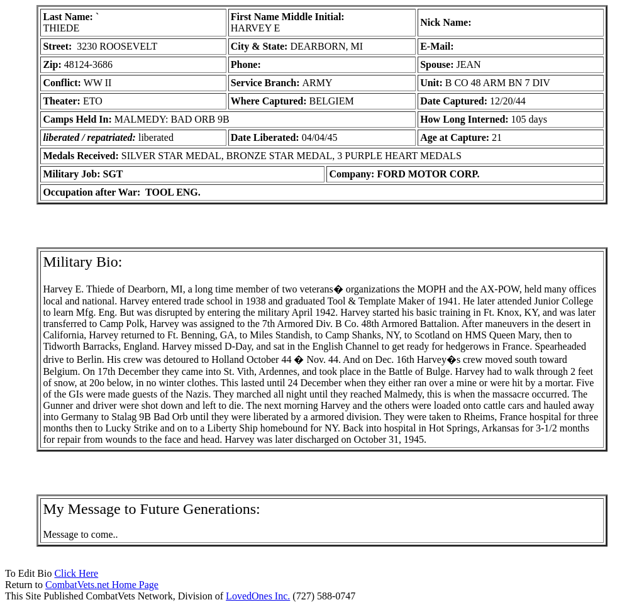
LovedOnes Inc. (258, 596)
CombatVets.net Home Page (101, 584)
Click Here (76, 573)
